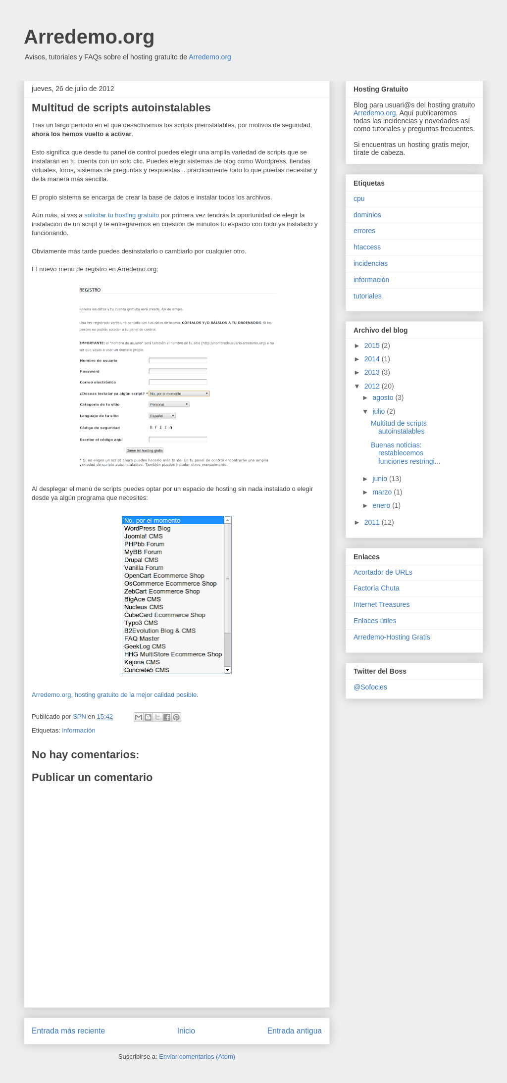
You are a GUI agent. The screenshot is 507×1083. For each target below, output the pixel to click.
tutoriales (368, 296)
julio (379, 411)
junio (380, 479)
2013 (373, 372)
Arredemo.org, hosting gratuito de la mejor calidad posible (114, 694)
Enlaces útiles (375, 621)
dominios (367, 215)
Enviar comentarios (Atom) (197, 1056)
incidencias (371, 263)
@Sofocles (370, 687)
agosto (383, 397)
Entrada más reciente (68, 1031)
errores (364, 231)
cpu (359, 198)
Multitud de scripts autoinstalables (399, 427)
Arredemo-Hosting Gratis (392, 637)
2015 (373, 345)
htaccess (367, 247)
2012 (373, 386)
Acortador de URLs (383, 572)
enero (382, 505)
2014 (373, 359)
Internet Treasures (382, 604)
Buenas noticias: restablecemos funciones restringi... (405, 453)
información (78, 730)
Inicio (186, 1031)
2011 (373, 522)
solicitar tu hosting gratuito (121, 215)
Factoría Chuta (377, 588)
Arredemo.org (89, 37)
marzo (383, 492)
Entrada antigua (294, 1031)
